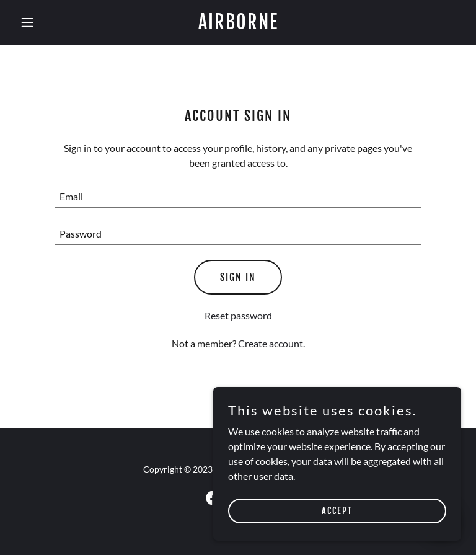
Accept (337, 510)
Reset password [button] (238, 315)
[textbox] (238, 196)
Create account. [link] (271, 343)
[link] (238, 25)
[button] (48, 22)
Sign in (238, 277)
